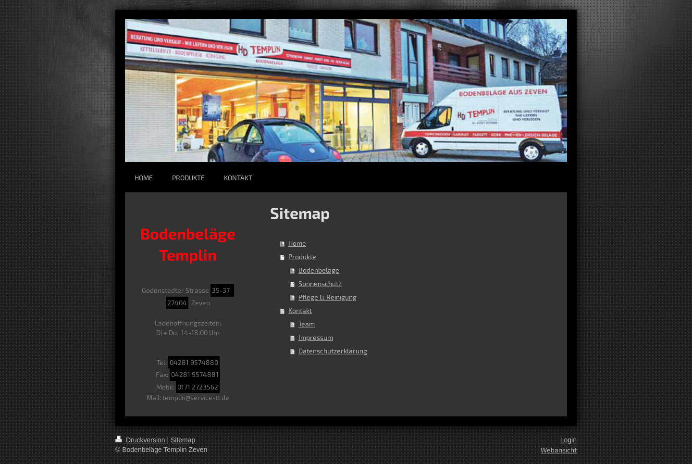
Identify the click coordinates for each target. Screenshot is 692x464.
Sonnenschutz (320, 283)
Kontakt (300, 310)
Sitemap (183, 440)
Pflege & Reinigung (327, 297)
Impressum (315, 337)
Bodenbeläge (318, 270)
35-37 (222, 290)
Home (297, 243)
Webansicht (559, 450)
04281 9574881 (195, 374)
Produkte (302, 256)
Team (306, 324)
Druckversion (141, 440)
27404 (177, 303)
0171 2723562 (197, 387)
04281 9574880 (194, 362)
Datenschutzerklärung (332, 351)
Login (568, 440)
